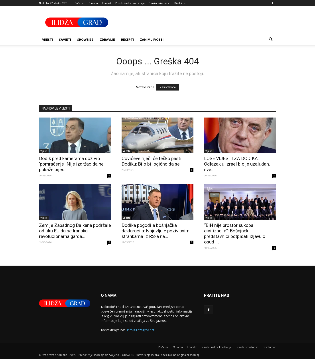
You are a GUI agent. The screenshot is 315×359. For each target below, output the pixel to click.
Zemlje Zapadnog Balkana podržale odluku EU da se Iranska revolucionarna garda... (75, 231)
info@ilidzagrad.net (140, 330)
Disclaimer (180, 3)
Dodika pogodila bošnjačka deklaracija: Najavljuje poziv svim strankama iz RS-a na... (155, 231)
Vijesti (47, 39)
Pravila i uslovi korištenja (130, 3)
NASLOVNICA (168, 87)
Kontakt (106, 3)
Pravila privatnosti (159, 3)
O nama (93, 3)
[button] (270, 40)
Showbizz (85, 39)
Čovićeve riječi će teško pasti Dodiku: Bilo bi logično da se (151, 161)
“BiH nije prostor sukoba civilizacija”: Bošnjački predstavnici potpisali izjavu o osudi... (234, 234)
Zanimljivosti (151, 39)
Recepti (127, 39)
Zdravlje (107, 39)
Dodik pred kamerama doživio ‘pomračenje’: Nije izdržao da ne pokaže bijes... (71, 164)
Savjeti (65, 39)
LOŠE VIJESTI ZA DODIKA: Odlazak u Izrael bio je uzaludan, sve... (237, 164)
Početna (79, 3)
